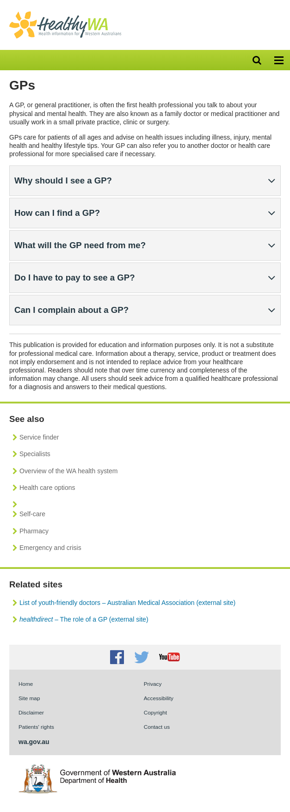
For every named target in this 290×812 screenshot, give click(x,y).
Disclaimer (31, 712)
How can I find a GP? (57, 213)
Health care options (47, 487)
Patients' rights (36, 727)
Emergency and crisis (50, 547)
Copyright (155, 712)
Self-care (32, 514)
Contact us (157, 727)
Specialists (34, 454)
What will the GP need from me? (80, 245)
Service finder (39, 437)
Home (26, 684)
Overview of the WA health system (68, 471)
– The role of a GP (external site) (83, 619)
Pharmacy (34, 531)
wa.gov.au (34, 741)
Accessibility (158, 698)
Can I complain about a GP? (71, 310)
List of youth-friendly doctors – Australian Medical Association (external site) (127, 602)
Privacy (153, 684)
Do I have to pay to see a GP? (74, 277)
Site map (29, 698)
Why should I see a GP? (63, 180)
